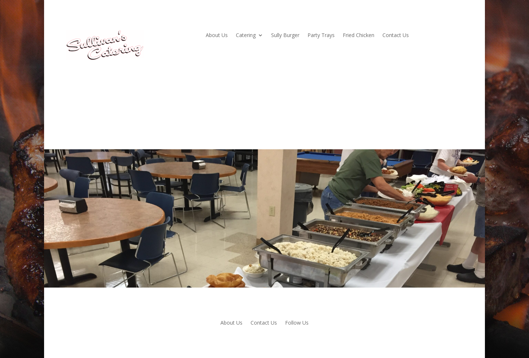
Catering (246, 36)
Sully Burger (285, 36)
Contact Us (395, 36)
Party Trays (321, 36)
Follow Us (297, 323)
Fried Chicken (358, 36)
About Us (217, 36)
